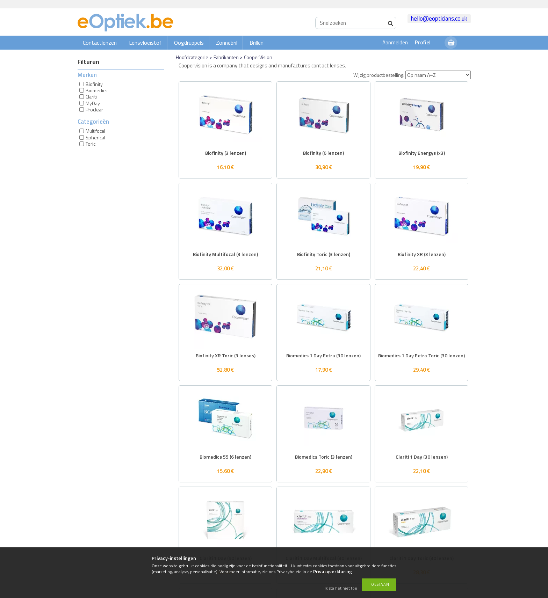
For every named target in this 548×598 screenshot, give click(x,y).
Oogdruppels (189, 42)
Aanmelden (395, 42)
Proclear (94, 109)
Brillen (257, 42)
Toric (90, 143)
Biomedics (97, 90)
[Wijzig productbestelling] (438, 75)
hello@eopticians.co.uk (439, 18)
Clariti (91, 96)
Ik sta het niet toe (341, 588)
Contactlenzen (100, 42)
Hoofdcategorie (192, 57)
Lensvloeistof (145, 42)
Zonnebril (226, 42)
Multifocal (95, 130)
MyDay (93, 103)
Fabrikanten (226, 57)
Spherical (95, 137)
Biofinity (94, 84)
